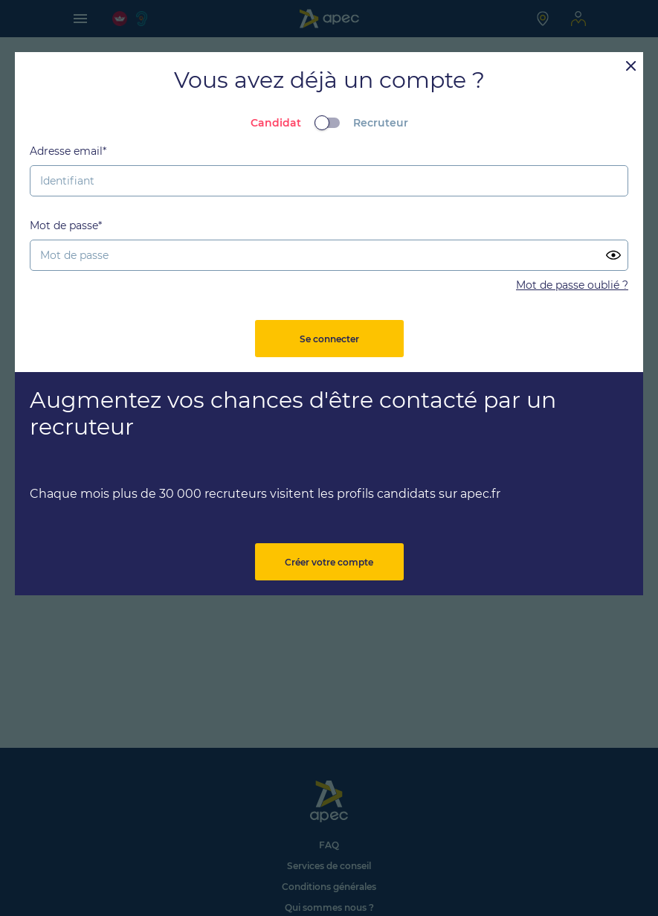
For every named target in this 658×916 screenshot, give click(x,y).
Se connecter (329, 339)
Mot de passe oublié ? (572, 285)
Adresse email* (68, 151)
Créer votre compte (329, 562)
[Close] (631, 64)
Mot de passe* (66, 225)
